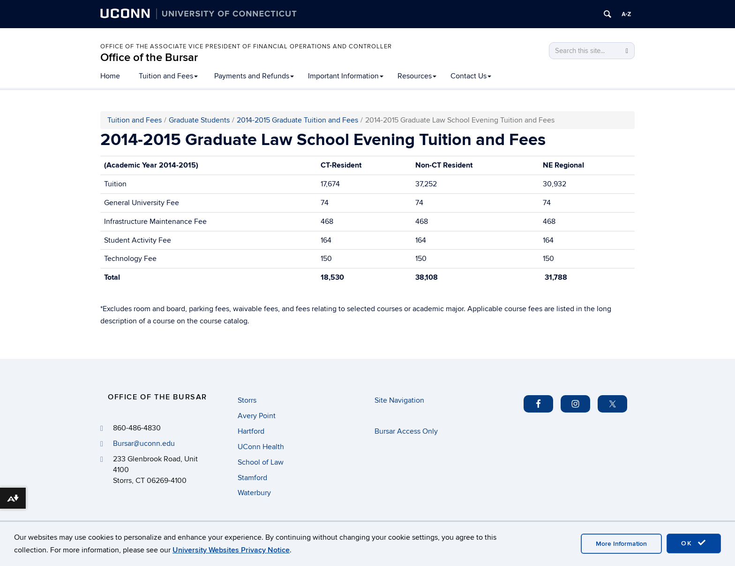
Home (110, 76)
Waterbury (254, 492)
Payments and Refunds (254, 76)
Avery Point (257, 416)
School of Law (261, 462)
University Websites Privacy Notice (231, 550)
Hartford (251, 431)
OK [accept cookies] (693, 543)
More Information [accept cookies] (621, 544)
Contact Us (470, 76)
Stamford (252, 477)
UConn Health (261, 446)
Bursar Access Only (406, 431)
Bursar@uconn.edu (144, 443)
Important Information (345, 76)
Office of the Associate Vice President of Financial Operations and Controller (246, 46)
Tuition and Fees (168, 76)
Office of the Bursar (149, 57)
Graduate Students (199, 120)
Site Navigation (399, 400)
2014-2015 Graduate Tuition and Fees (297, 120)
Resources (417, 76)
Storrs (247, 400)
